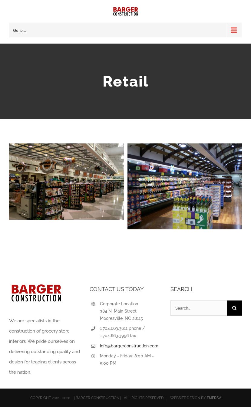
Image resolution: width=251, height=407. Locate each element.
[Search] (234, 308)
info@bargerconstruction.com (129, 345)
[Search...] (198, 308)
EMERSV (214, 398)
